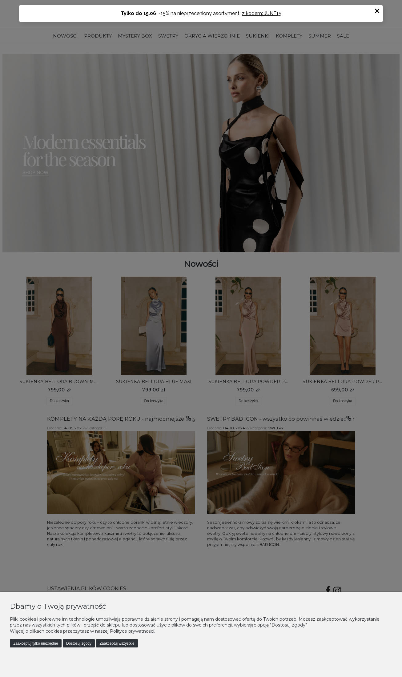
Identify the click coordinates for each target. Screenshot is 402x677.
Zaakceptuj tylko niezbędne (35, 643)
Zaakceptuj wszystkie (116, 643)
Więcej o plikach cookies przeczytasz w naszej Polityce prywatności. (82, 631)
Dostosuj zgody (78, 643)
